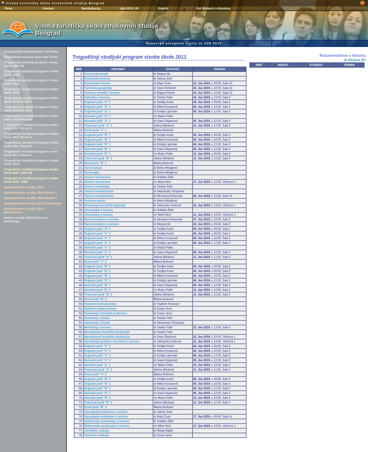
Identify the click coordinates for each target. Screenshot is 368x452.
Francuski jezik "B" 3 (98, 402)
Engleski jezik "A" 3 (97, 346)
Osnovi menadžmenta (98, 191)
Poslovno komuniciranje (100, 304)
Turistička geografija (97, 88)
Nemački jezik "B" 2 (97, 285)
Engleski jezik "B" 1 (97, 135)
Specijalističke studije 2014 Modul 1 (30, 192)
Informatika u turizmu (98, 210)
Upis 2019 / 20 (129, 8)
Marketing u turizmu (97, 327)
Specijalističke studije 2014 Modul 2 (30, 198)
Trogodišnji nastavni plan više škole (30, 57)
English (163, 8)
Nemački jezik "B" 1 (97, 149)
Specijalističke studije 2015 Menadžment (24, 210)
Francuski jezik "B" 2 (98, 294)
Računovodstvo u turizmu (101, 219)
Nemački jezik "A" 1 (97, 116)
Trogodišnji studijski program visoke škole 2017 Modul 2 (31, 135)
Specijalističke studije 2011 (24, 187)
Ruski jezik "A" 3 (95, 374)
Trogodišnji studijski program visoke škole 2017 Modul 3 (31, 144)
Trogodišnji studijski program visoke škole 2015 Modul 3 (31, 117)
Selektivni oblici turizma (100, 308)
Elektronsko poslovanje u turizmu (106, 421)
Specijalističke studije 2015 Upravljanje (33, 203)
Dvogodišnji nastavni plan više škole (31, 51)
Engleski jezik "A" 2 (97, 228)
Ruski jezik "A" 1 (95, 130)
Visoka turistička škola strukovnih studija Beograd (53, 3)
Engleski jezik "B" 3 (97, 379)
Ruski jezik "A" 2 (95, 261)
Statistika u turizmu (97, 97)
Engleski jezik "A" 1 (97, 102)
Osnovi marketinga (97, 186)
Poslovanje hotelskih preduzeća (105, 313)
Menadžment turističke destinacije (107, 332)
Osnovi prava (93, 167)
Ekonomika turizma (97, 78)
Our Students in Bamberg (213, 8)
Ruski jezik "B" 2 (95, 299)
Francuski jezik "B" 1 (98, 158)
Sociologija (91, 172)
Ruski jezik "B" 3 (95, 407)
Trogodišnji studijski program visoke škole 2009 (31, 73)
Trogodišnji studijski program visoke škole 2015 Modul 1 (31, 99)
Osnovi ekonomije (96, 74)
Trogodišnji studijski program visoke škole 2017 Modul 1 (31, 126)
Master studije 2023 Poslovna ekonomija (25, 219)
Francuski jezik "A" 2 (98, 257)
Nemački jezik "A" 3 (97, 360)
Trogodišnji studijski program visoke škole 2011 (31, 81)
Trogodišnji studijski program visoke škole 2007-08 (31, 64)
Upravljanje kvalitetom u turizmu (106, 412)
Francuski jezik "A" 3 (98, 369)
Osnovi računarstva (97, 177)
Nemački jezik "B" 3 (97, 393)
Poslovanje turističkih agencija (104, 205)
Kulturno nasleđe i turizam (102, 92)
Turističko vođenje (96, 430)
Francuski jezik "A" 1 (98, 125)
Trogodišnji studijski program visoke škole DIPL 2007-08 (31, 171)
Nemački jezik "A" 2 (97, 247)
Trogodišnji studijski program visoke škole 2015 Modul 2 (31, 108)
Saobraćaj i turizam (97, 318)
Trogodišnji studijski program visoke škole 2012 (31, 90)
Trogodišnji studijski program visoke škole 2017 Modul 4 (31, 153)
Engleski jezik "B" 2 (97, 266)
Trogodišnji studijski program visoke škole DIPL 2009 (31, 180)
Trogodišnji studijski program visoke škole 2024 (31, 162)
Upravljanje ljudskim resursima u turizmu (111, 341)
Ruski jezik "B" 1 (95, 163)
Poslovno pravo (94, 200)
